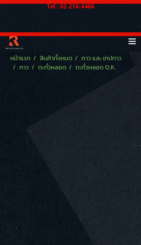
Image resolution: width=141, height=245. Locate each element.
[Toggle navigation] (132, 41)
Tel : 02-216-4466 (70, 6)
